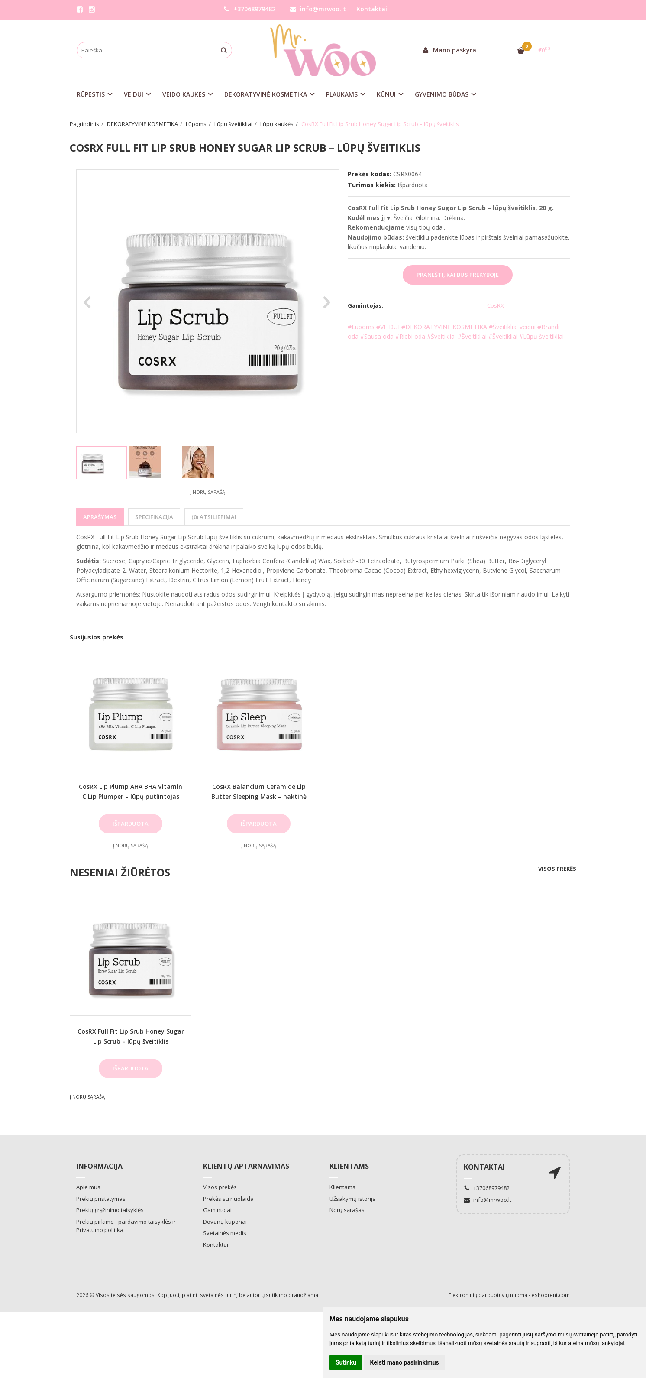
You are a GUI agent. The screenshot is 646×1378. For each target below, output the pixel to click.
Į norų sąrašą (207, 492)
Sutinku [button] (346, 1362)
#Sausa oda (377, 336)
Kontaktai (371, 9)
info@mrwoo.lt (318, 9)
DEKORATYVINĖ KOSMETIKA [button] (265, 94)
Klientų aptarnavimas (246, 1166)
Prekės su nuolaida (228, 1199)
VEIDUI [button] (133, 94)
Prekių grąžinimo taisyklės (110, 1210)
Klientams (349, 1166)
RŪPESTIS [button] (91, 94)
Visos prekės (557, 868)
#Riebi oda (410, 336)
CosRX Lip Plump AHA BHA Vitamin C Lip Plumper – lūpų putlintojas (130, 791)
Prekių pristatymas (101, 1199)
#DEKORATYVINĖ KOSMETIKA (444, 327)
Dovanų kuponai (225, 1222)
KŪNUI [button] (386, 94)
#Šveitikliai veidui (512, 327)
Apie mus (88, 1187)
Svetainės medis (224, 1233)
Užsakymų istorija (352, 1199)
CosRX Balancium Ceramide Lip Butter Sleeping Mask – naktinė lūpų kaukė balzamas (259, 796)
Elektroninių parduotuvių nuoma (488, 1295)
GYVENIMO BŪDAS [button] (441, 94)
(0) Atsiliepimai (213, 517)
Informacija (99, 1166)
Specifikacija (154, 517)
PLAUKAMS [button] (342, 94)
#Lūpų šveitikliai (541, 336)
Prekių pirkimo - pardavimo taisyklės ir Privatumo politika (126, 1226)
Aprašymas (100, 517)
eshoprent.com (551, 1295)
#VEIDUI (388, 327)
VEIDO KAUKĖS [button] (183, 94)
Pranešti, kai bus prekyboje (458, 275)
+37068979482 (249, 9)
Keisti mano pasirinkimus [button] (404, 1362)
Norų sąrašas (347, 1210)
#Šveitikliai (442, 336)
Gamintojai (217, 1210)
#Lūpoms (361, 327)
